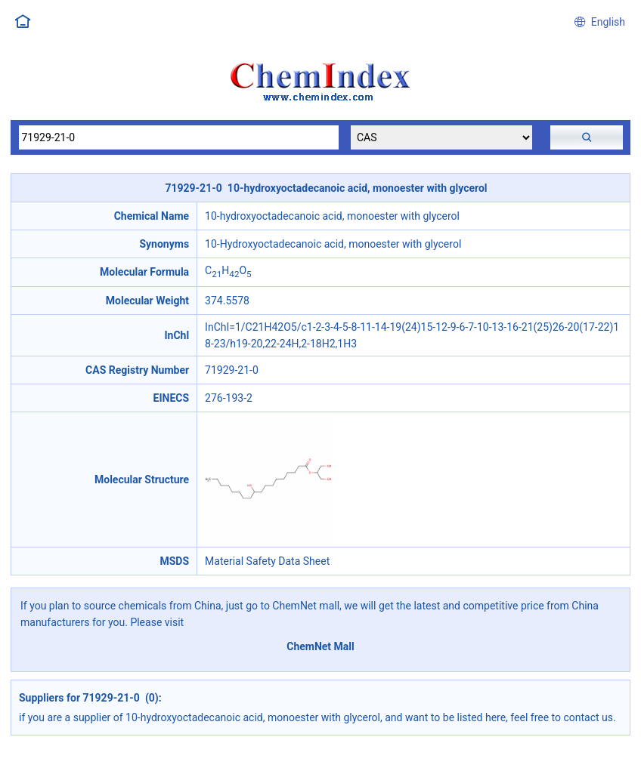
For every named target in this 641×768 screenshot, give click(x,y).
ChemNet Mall (320, 646)
